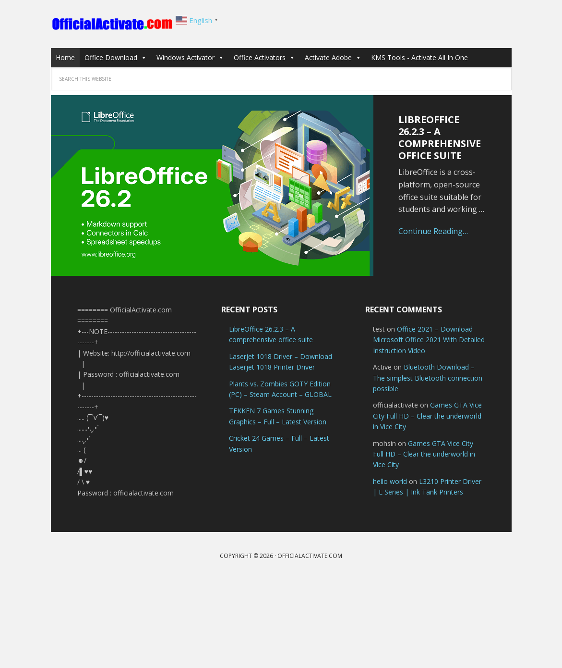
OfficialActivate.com (113, 24)
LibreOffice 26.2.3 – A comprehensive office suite (439, 137)
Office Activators (264, 57)
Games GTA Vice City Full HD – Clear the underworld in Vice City (427, 415)
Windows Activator (190, 57)
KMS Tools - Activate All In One (419, 57)
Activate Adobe (333, 57)
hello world (390, 481)
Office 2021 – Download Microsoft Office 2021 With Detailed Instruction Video (429, 339)
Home (65, 57)
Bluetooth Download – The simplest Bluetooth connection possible (427, 377)
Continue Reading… (433, 231)
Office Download (115, 57)
